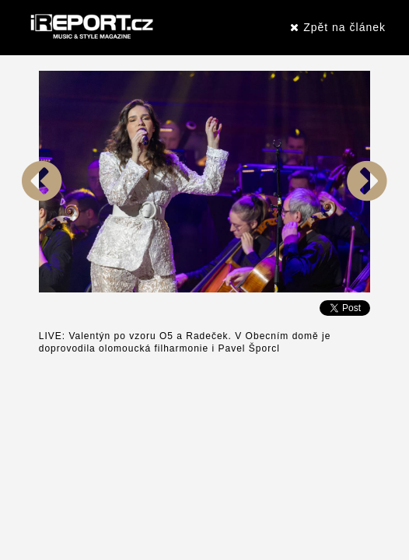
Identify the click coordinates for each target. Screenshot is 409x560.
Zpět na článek (338, 27)
